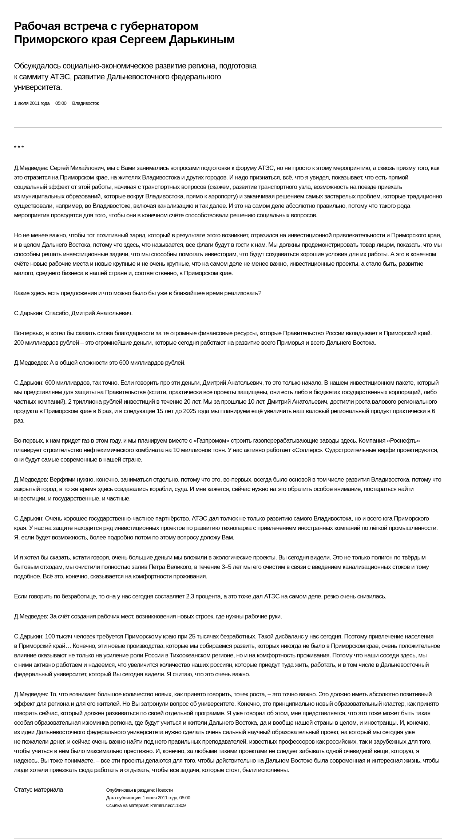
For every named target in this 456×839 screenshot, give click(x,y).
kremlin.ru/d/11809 (168, 805)
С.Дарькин (28, 313)
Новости (164, 790)
